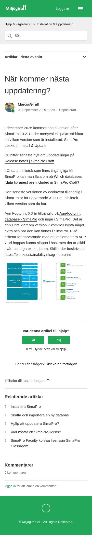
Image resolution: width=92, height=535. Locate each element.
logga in (10, 486)
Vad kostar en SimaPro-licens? (36, 432)
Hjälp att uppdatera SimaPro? (35, 423)
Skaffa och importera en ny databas (40, 415)
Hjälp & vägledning (18, 24)
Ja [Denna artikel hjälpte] (33, 340)
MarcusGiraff (28, 104)
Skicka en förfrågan (61, 364)
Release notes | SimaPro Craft (29, 161)
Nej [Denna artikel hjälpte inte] (58, 340)
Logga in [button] (63, 9)
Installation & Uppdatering (55, 24)
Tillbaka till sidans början (28, 380)
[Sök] (46, 36)
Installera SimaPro (26, 406)
